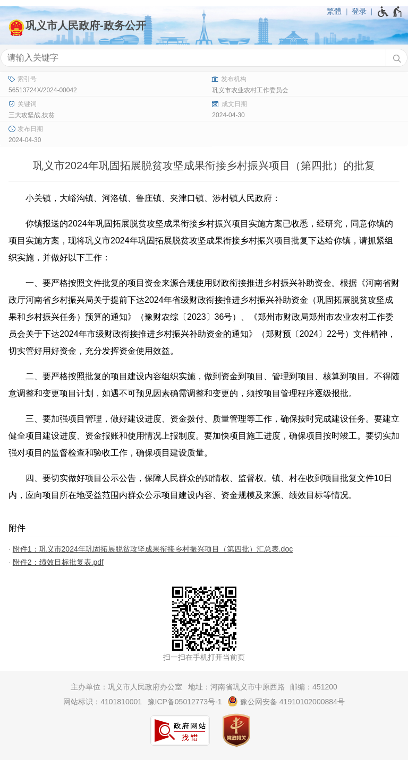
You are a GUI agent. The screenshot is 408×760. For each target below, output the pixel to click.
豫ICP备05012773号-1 (185, 701)
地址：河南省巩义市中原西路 (236, 687)
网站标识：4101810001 (102, 701)
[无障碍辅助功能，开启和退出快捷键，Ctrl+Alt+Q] (390, 11)
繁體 (334, 11)
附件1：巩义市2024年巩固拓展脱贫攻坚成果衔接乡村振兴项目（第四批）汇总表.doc (153, 549)
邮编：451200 (313, 687)
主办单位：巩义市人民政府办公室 (126, 687)
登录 (359, 11)
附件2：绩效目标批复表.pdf (58, 562)
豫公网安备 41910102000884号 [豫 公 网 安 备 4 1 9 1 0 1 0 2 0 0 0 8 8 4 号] (286, 701)
